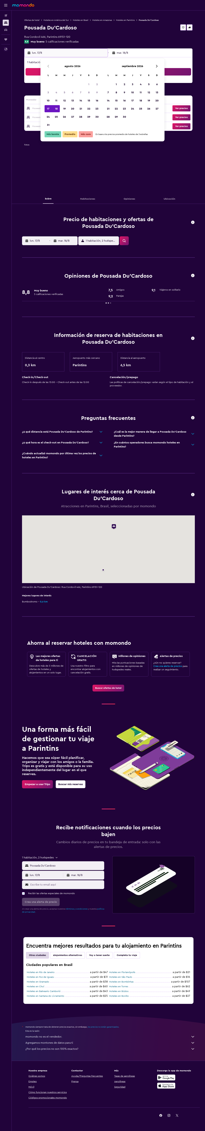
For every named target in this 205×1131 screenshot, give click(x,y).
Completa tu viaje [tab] (127, 955)
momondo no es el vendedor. (110, 1037)
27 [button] (72, 116)
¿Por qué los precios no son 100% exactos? (110, 1049)
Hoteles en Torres (118, 986)
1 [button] (88, 84)
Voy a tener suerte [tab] (99, 955)
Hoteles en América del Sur (56, 20)
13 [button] (72, 100)
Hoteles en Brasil (80, 20)
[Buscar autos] (5, 29)
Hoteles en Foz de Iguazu (40, 977)
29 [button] (88, 116)
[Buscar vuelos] (5, 15)
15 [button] (89, 100)
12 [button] (64, 100)
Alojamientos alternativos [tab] (67, 955)
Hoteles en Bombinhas (121, 982)
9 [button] (97, 92)
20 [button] (72, 108)
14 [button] (80, 100)
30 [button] (97, 116)
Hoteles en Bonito (119, 996)
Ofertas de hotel (31, 20)
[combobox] (66, 865)
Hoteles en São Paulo (120, 977)
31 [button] (48, 125)
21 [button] (80, 108)
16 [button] (97, 100)
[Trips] (5, 39)
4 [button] (56, 92)
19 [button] (64, 108)
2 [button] (97, 84)
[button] (5, 5)
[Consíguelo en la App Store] (166, 1086)
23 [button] (96, 108)
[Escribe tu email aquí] (66, 884)
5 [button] (64, 92)
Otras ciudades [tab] (37, 955)
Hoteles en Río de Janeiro (41, 972)
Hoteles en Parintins (125, 20)
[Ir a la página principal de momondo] (23, 5)
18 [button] (56, 108)
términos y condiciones (77, 909)
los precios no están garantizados (103, 1027)
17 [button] (48, 108)
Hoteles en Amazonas (102, 20)
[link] (108, 688)
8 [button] (89, 92)
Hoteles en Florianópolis (122, 972)
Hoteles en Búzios (118, 991)
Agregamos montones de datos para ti (110, 1043)
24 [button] (48, 116)
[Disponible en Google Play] (166, 1077)
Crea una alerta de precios (167, 666)
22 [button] (88, 108)
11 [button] (56, 100)
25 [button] (56, 116)
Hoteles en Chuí (35, 986)
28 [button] (80, 116)
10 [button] (48, 100)
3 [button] (48, 92)
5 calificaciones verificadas (62, 41)
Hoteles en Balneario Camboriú (43, 991)
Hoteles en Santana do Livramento (45, 996)
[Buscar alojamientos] (5, 22)
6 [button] (72, 92)
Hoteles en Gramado (38, 982)
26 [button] (64, 116)
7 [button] (80, 92)
